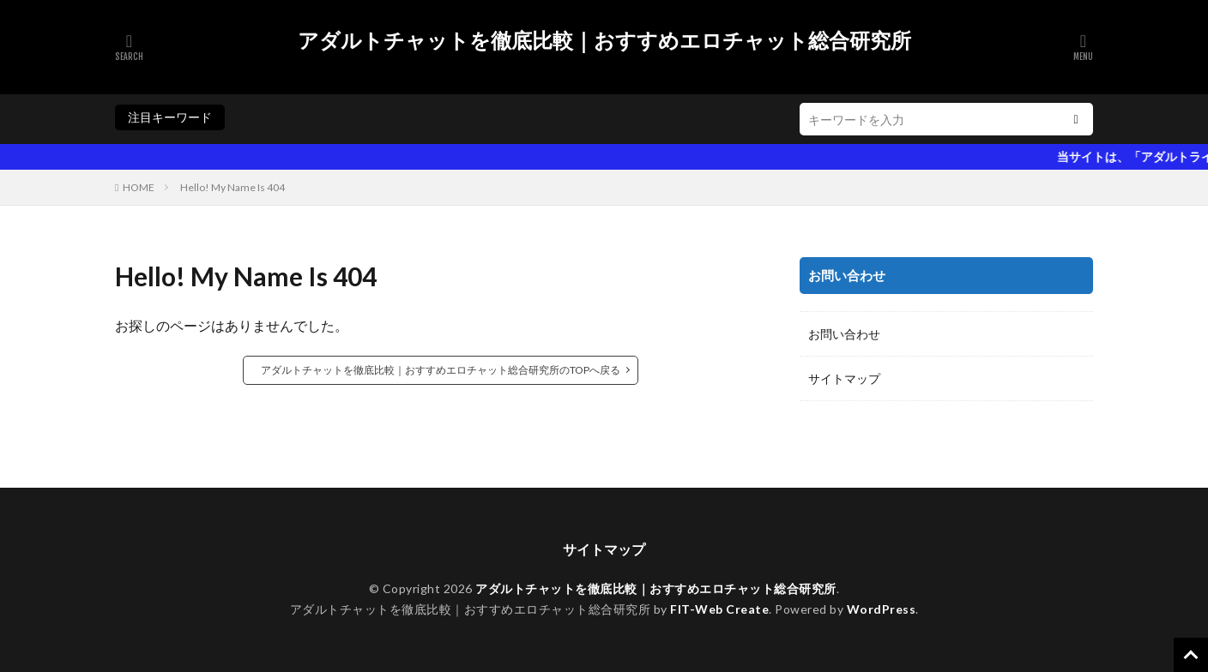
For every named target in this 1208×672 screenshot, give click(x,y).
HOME (138, 187)
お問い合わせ (844, 334)
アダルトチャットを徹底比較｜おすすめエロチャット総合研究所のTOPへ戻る (440, 369)
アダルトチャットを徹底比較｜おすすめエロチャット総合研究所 (604, 40)
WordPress (881, 609)
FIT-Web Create (719, 609)
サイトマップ (844, 378)
